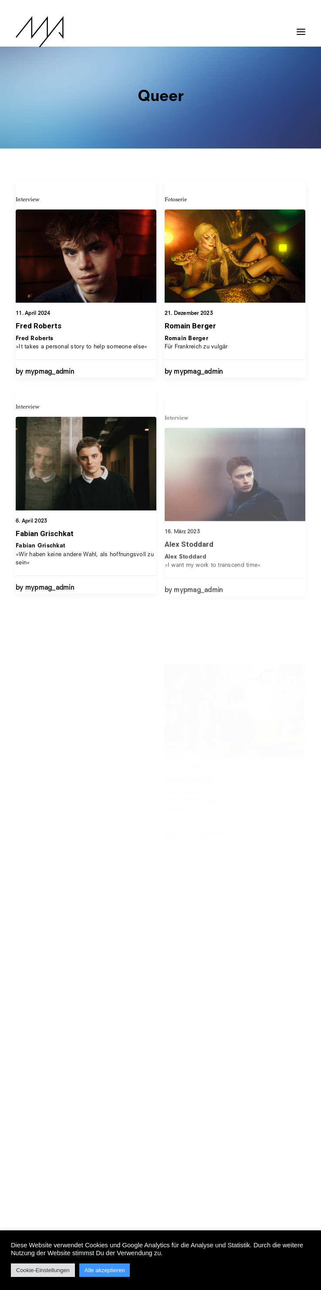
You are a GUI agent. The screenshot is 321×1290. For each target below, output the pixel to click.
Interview (28, 199)
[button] (301, 27)
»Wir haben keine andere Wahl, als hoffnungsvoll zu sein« (85, 581)
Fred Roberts (38, 325)
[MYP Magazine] (40, 31)
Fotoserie (176, 199)
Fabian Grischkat (45, 560)
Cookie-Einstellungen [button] (43, 1270)
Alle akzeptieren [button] (104, 1270)
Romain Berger (190, 326)
